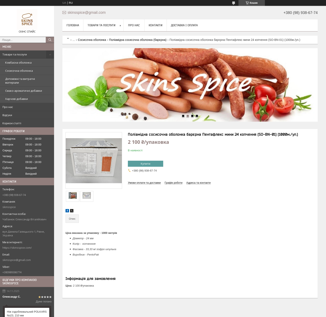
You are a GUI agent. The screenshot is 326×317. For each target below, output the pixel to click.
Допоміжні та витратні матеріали (20, 80)
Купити (145, 163)
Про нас (7, 107)
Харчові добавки (16, 99)
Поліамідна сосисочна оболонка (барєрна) (137, 39)
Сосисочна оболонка (19, 71)
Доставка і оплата (184, 25)
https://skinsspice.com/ (17, 247)
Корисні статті (11, 123)
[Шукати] (50, 40)
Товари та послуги (14, 54)
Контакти (155, 25)
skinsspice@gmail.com (16, 260)
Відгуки (7, 115)
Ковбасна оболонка (18, 62)
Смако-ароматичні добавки (23, 91)
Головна (73, 25)
